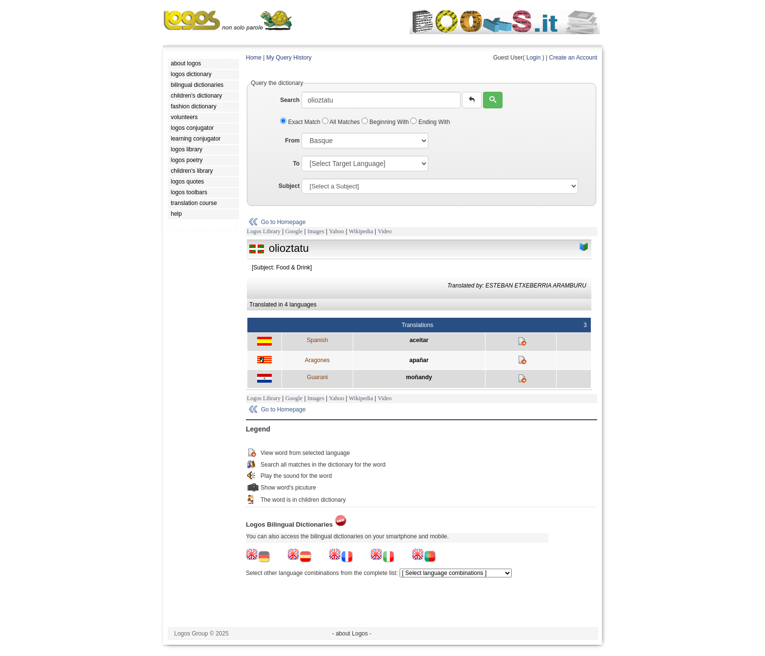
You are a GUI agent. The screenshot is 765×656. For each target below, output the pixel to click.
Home (254, 57)
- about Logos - (352, 633)
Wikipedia (361, 231)
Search (290, 100)
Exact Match (301, 122)
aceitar (418, 340)
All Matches (342, 122)
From (292, 140)
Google (293, 231)
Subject (289, 186)
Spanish (317, 340)
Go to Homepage (283, 222)
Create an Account (573, 57)
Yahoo (336, 231)
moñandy (419, 377)
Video (385, 231)
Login (533, 57)
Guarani (317, 377)
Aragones (317, 360)
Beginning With (386, 122)
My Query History (289, 57)
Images (315, 231)
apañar (418, 360)
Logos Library (264, 231)
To (296, 163)
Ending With (430, 122)
